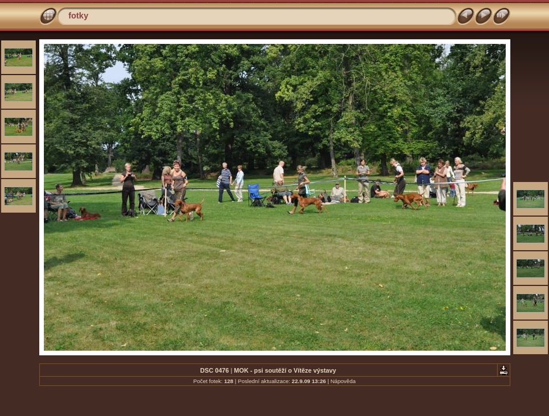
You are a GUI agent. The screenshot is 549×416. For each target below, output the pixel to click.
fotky (78, 15)
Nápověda (343, 381)
